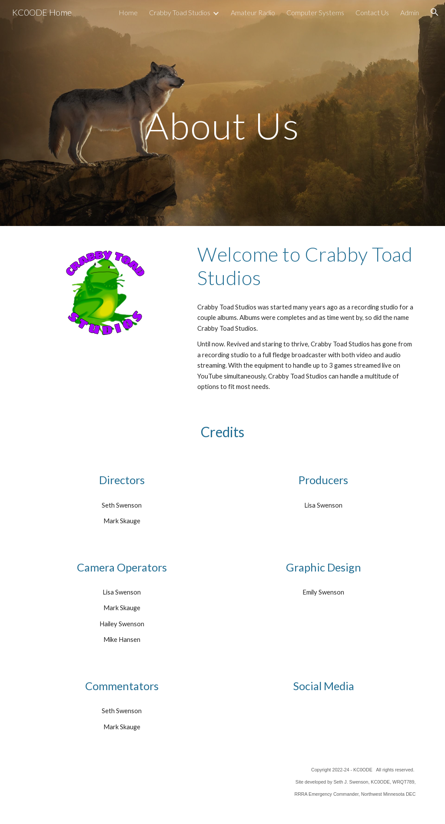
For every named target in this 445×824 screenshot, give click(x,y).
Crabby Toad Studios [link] (179, 12)
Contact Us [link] (372, 12)
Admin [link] (409, 12)
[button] (434, 12)
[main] (222, 112)
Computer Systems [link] (315, 12)
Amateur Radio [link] (253, 12)
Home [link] (128, 12)
